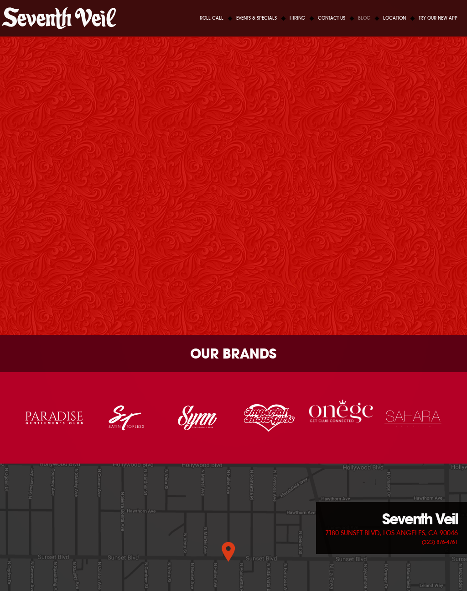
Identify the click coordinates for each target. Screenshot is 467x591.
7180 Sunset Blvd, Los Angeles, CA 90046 (391, 533)
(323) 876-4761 (440, 542)
